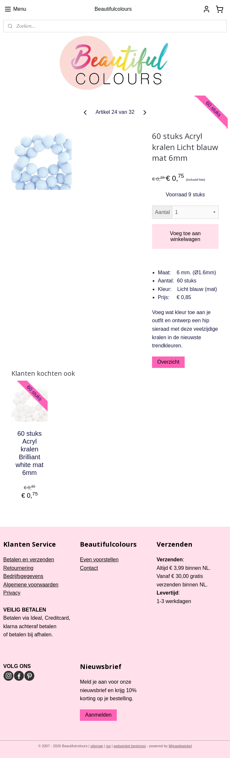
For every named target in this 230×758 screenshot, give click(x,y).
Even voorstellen (99, 559)
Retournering (18, 568)
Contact (89, 568)
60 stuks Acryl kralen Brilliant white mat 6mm (30, 453)
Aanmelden (98, 715)
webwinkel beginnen (130, 746)
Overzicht (168, 362)
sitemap (96, 746)
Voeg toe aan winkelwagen (185, 236)
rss (108, 746)
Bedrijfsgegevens (23, 576)
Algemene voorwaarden (30, 584)
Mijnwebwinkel (180, 746)
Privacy (11, 593)
